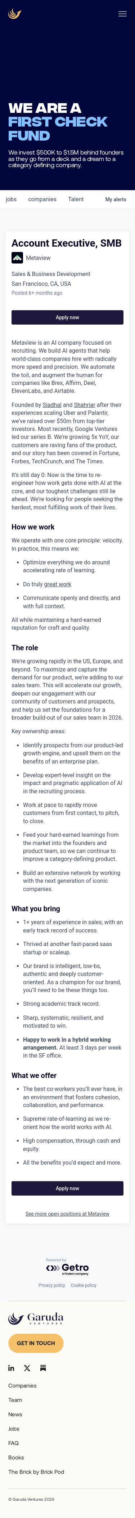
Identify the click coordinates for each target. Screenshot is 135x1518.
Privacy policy (52, 1285)
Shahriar (84, 405)
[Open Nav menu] (122, 14)
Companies (22, 1385)
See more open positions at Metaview (67, 1214)
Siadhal (52, 405)
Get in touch (36, 1343)
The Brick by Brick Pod (36, 1471)
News (15, 1414)
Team (15, 1400)
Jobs (13, 1428)
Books (16, 1457)
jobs (11, 199)
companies (42, 199)
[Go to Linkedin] (11, 1368)
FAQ (13, 1443)
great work (57, 584)
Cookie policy (83, 1285)
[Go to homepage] (36, 1318)
